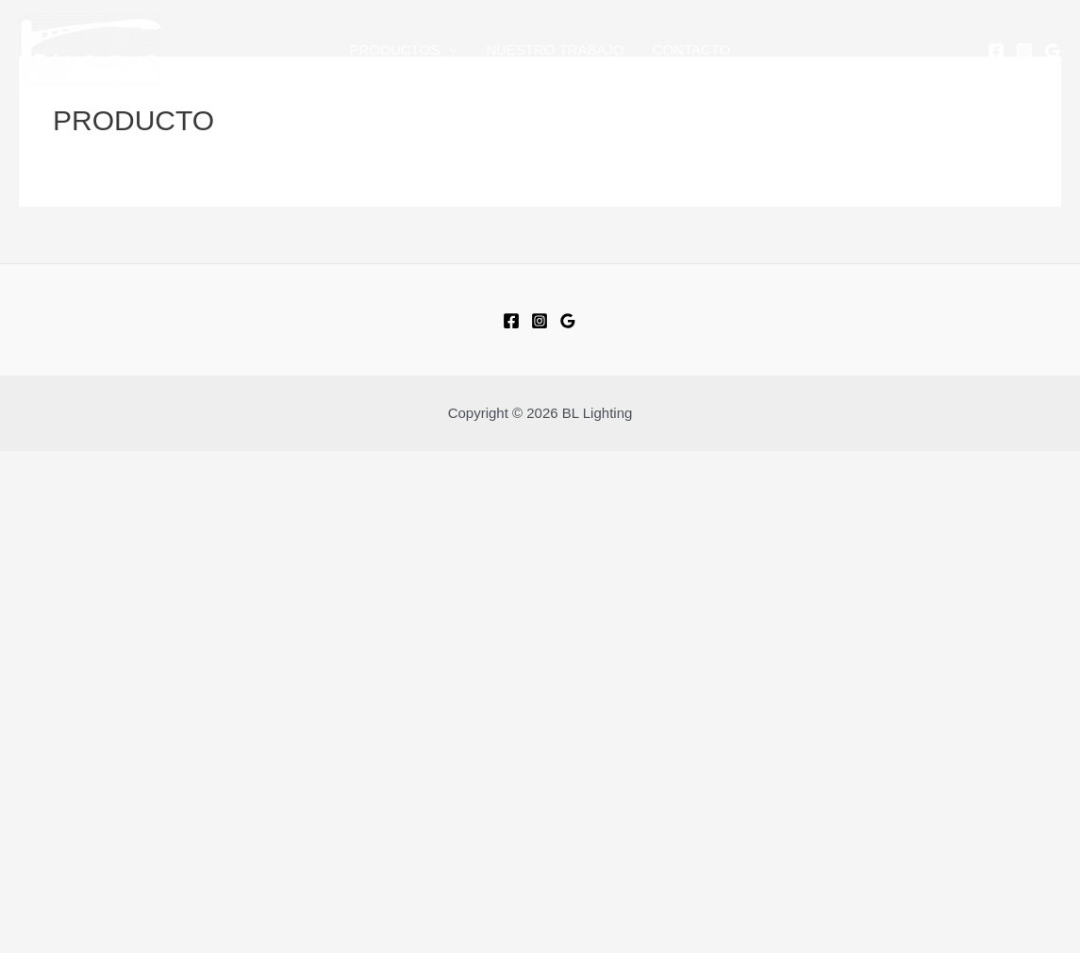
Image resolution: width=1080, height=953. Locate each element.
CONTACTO (692, 50)
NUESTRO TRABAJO (554, 50)
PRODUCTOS (404, 50)
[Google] (1052, 50)
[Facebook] (996, 50)
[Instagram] (1024, 50)
